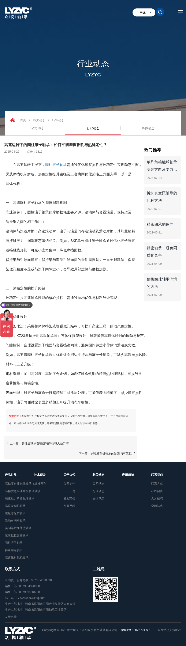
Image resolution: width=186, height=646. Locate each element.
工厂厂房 (69, 491)
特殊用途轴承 (14, 550)
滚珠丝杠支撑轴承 (17, 535)
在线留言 (157, 491)
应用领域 (128, 474)
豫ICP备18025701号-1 (136, 630)
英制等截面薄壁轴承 (18, 528)
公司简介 (69, 483)
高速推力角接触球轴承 (19, 498)
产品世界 (11, 474)
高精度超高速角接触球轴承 (19, 491)
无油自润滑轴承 (15, 520)
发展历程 (69, 506)
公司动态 (37, 128)
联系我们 (157, 474)
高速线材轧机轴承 (17, 557)
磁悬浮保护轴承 (15, 513)
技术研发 (40, 474)
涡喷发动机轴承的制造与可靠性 (111, 453)
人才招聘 (157, 498)
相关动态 (39, 120)
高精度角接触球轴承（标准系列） (19, 483)
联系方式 (157, 483)
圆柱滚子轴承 (56, 165)
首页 (23, 120)
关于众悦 (69, 474)
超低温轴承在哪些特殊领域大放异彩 (45, 443)
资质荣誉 (69, 498)
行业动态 (58, 120)
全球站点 (157, 506)
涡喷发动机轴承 (15, 506)
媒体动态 (148, 128)
